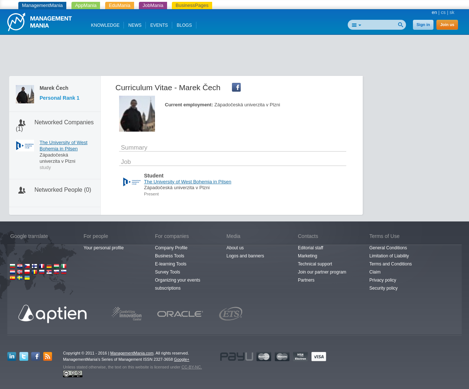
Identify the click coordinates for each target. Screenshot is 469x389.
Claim (375, 272)
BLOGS (184, 25)
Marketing (307, 255)
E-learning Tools (171, 264)
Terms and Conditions (390, 264)
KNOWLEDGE (105, 25)
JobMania (153, 5)
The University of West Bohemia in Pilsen (64, 145)
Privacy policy (382, 280)
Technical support (315, 264)
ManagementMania (42, 5)
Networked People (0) (62, 190)
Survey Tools (167, 272)
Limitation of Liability (389, 255)
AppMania (86, 5)
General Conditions (388, 247)
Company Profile (171, 247)
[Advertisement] (234, 56)
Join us (447, 24)
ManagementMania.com (132, 353)
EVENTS (159, 25)
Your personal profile (104, 247)
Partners (306, 280)
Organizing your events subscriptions (177, 284)
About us (235, 247)
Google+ (181, 359)
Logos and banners (245, 255)
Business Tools (169, 255)
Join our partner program (322, 272)
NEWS (134, 25)
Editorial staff (310, 247)
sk (452, 12)
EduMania (119, 5)
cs (443, 12)
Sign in (423, 24)
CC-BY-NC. (191, 367)
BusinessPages (192, 5)
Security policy (383, 288)
